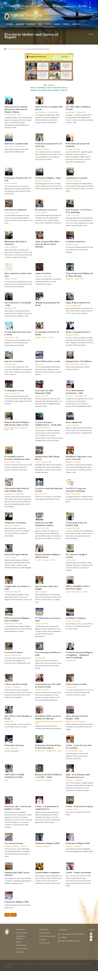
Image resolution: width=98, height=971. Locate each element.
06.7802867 (84, 6)
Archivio (48, 24)
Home (7, 49)
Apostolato (31, 24)
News (40, 24)
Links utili (76, 24)
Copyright (38, 964)
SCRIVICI (58, 5)
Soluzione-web (8, 966)
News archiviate (21, 49)
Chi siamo (9, 24)
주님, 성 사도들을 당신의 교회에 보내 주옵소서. (19, 6)
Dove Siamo (20, 24)
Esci (7, 915)
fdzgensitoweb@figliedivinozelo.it (66, 6)
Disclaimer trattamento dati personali (74, 964)
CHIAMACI (84, 5)
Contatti (66, 24)
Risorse (57, 24)
